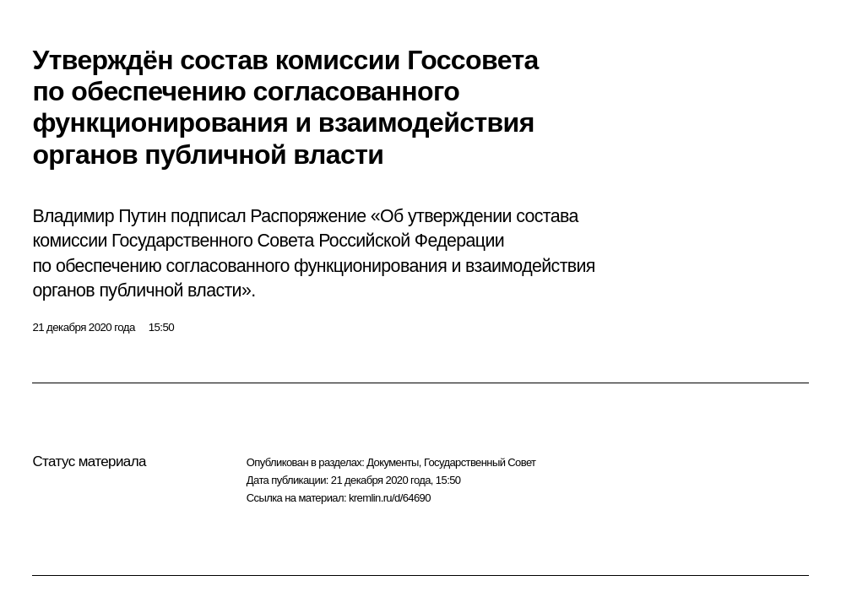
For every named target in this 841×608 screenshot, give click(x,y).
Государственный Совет (480, 462)
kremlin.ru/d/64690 (390, 497)
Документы (392, 462)
